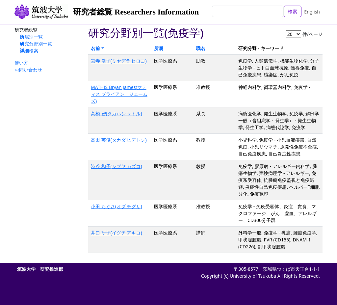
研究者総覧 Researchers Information (136, 12)
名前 (95, 48)
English (312, 12)
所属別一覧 (31, 37)
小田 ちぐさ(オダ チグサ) (116, 206)
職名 (200, 48)
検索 (292, 11)
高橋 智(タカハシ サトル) (116, 113)
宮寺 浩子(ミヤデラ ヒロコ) (119, 61)
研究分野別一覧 (36, 44)
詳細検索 (29, 50)
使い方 (21, 63)
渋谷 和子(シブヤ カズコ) (116, 166)
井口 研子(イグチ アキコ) (116, 233)
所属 (158, 48)
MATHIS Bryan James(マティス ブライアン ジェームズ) (119, 94)
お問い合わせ (28, 70)
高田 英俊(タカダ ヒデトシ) (119, 140)
